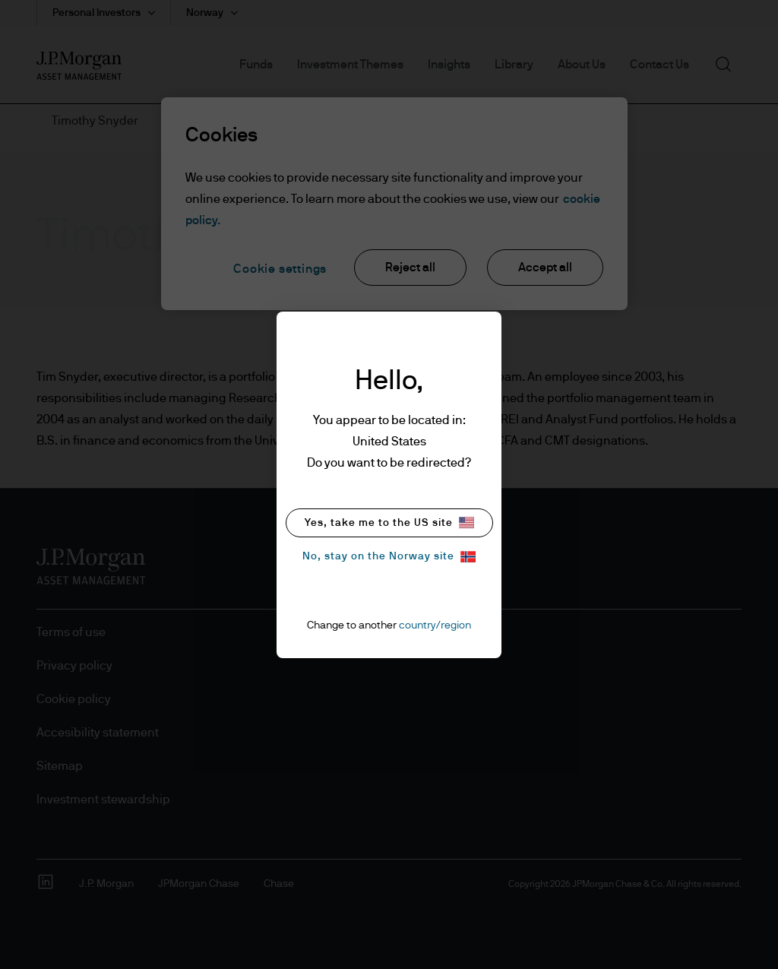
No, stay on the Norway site (389, 556)
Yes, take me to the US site (389, 522)
